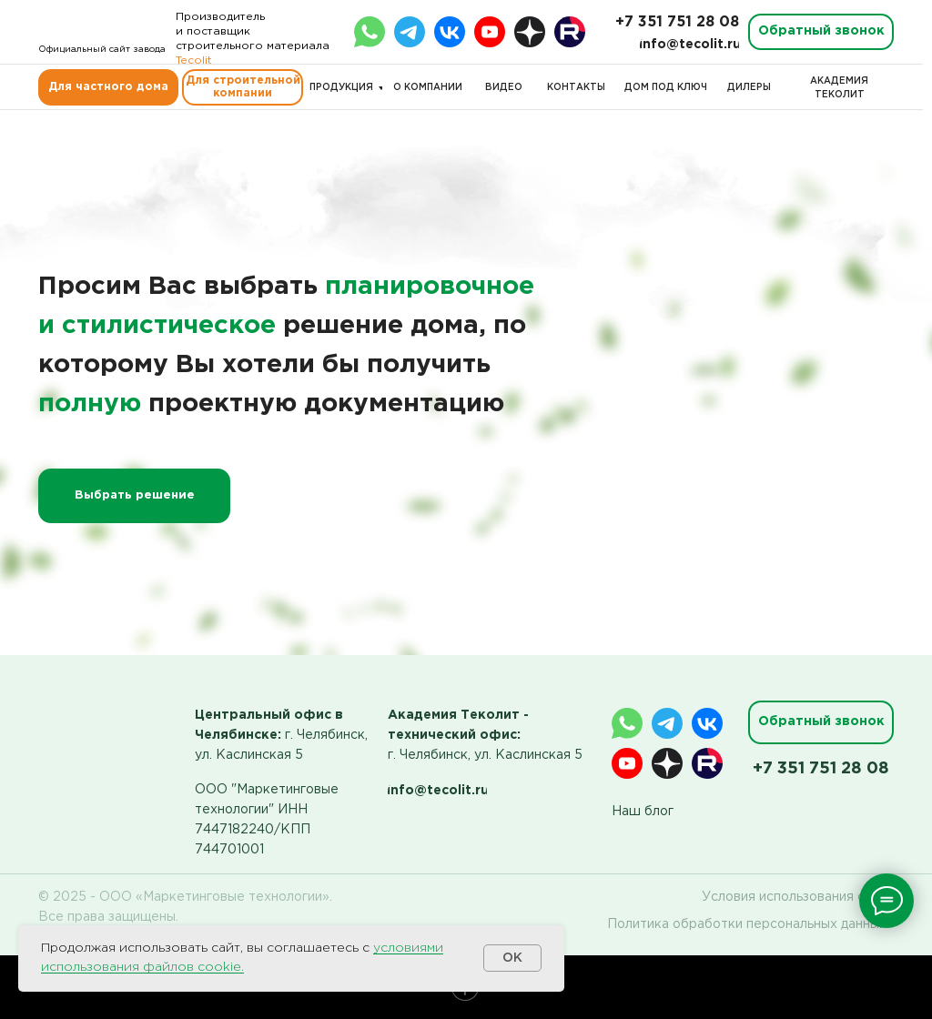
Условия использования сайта (798, 897)
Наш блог (643, 811)
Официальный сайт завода (102, 49)
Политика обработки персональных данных (746, 924)
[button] (821, 32)
